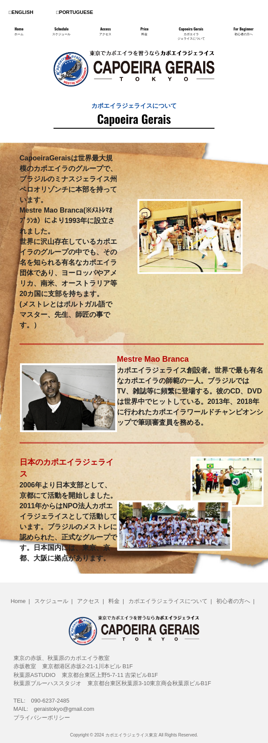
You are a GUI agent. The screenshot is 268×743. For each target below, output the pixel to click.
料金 (114, 601)
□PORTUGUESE (74, 12)
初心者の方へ (233, 601)
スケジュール (51, 601)
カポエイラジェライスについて (168, 601)
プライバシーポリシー (41, 717)
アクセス (88, 601)
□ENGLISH (21, 12)
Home (18, 601)
